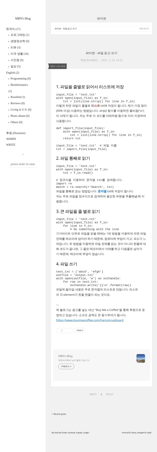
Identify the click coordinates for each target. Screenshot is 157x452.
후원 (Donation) (15, 133)
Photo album (19, 115)
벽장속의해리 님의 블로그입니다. (74, 375)
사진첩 (16, 60)
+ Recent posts (59, 429)
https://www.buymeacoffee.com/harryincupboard (89, 335)
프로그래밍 (19, 34)
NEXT (109, 409)
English (12, 72)
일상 (15, 66)
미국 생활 (19, 53)
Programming (20, 78)
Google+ (86, 448)
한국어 (13, 29)
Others (16, 122)
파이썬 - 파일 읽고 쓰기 (66, 29)
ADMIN (11, 138)
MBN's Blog (23, 18)
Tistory (133, 448)
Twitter (64, 448)
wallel (149, 448)
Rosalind (17, 97)
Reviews (17, 103)
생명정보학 (19, 41)
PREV (93, 409)
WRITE (10, 144)
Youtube (79, 448)
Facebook (71, 448)
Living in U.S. (20, 109)
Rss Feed (55, 448)
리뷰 (15, 47)
